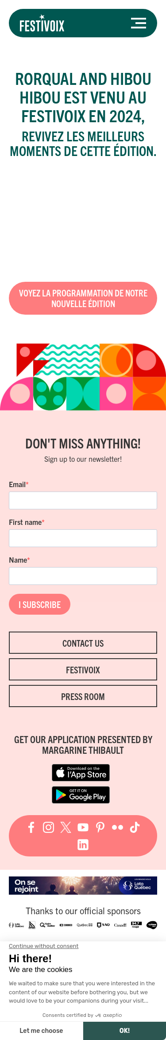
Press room (83, 696)
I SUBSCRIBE (40, 604)
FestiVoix (83, 669)
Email (17, 484)
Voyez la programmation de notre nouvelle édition (83, 298)
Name (18, 559)
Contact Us (83, 642)
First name (25, 521)
